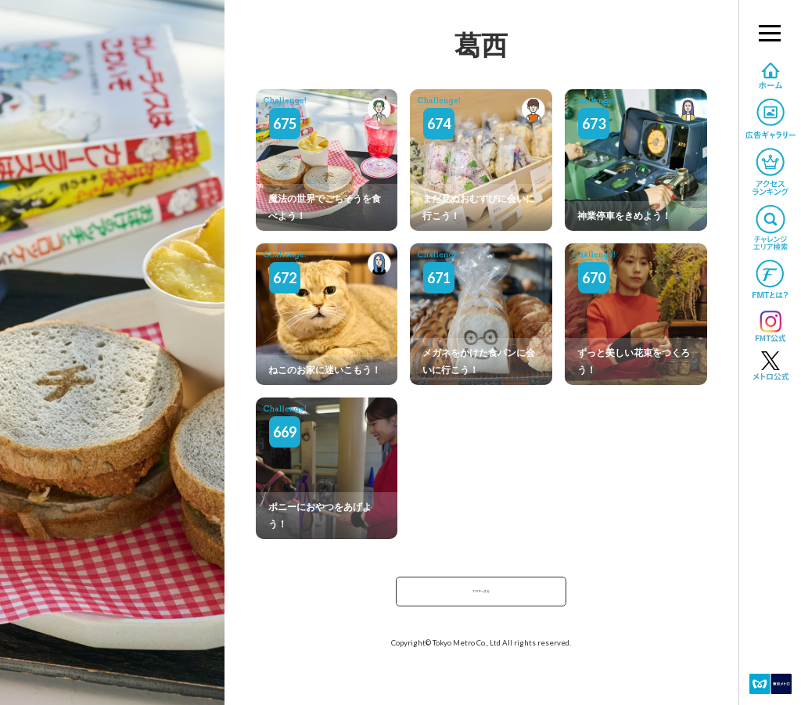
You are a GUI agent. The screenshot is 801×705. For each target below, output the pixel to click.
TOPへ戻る (481, 595)
